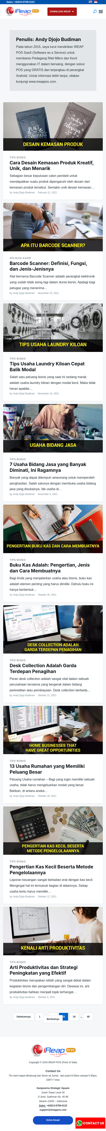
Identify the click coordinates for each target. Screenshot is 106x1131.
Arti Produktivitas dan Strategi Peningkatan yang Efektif (44, 970)
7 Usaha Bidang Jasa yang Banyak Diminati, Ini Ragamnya (48, 467)
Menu (101, 11)
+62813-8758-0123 (57, 1105)
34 (74, 1016)
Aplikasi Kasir (20, 258)
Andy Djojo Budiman (24, 192)
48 (88, 1016)
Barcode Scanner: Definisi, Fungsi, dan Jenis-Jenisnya (48, 266)
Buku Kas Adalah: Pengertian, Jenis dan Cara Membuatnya (50, 568)
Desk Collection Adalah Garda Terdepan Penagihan (43, 668)
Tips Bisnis (18, 157)
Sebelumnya (23, 1016)
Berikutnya (53, 1019)
